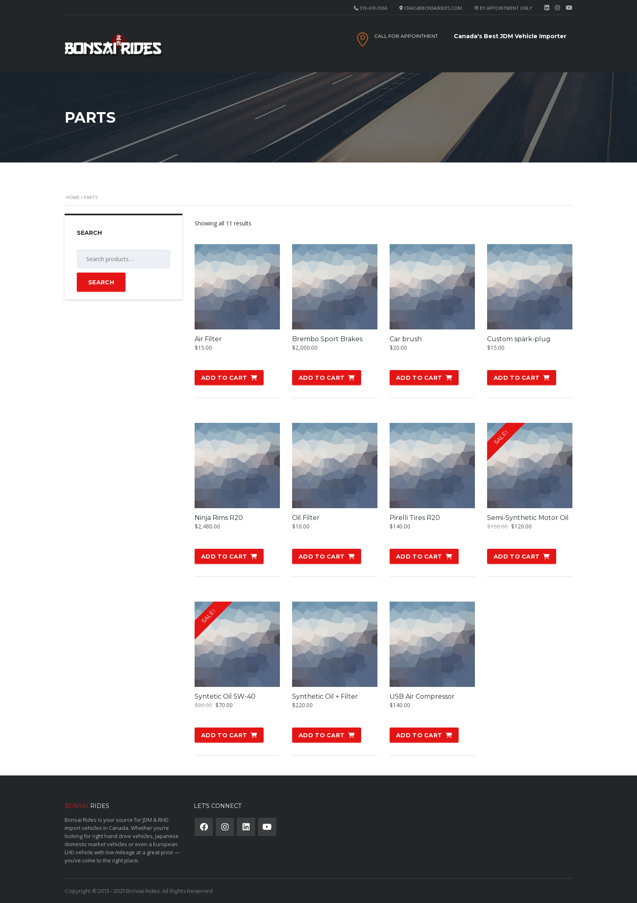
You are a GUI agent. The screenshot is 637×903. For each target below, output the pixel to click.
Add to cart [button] (224, 377)
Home (73, 197)
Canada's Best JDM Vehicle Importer (510, 36)
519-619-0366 (373, 8)
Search (101, 282)
